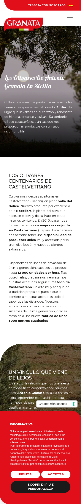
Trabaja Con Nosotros (46, 5)
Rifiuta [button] (25, 474)
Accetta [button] (56, 474)
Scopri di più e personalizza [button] (41, 487)
